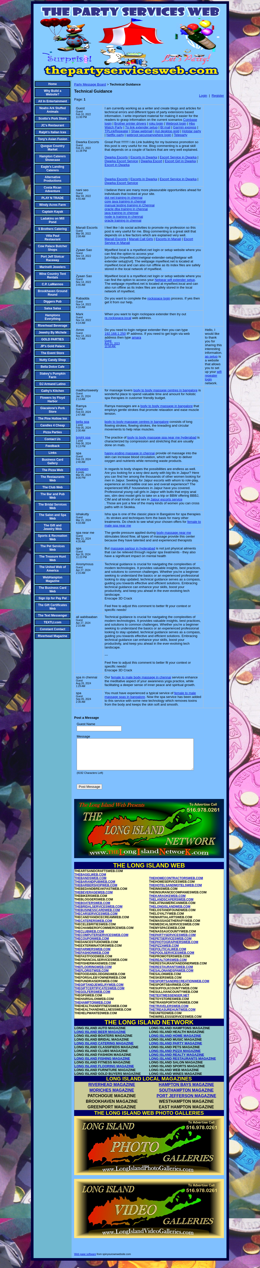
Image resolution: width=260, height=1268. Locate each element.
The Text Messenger (52, 615)
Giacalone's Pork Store (52, 409)
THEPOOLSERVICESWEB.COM (171, 959)
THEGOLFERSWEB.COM (92, 998)
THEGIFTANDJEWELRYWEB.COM (98, 991)
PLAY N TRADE (52, 198)
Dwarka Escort (151, 161)
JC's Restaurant (52, 125)
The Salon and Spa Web (52, 516)
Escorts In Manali (168, 239)
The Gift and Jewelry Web (52, 527)
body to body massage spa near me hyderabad (162, 437)
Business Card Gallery (52, 461)
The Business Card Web (53, 589)
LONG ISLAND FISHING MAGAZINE (102, 1064)
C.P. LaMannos (52, 284)
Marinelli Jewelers (53, 267)
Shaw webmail (142, 131)
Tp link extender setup (141, 127)
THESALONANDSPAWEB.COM (171, 976)
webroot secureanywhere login (148, 135)
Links (52, 453)
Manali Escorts (115, 239)
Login (203, 95)
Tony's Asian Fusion (52, 139)
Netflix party (115, 135)
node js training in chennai (124, 217)
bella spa (82, 422)
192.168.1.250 (115, 334)
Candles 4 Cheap (52, 425)
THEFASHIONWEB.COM (91, 959)
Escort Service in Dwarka (178, 157)
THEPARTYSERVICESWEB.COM (172, 941)
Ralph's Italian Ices (52, 132)
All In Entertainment (52, 101)
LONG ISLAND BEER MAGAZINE (100, 1038)
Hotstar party (191, 131)
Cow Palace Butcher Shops (52, 248)
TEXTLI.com (52, 622)
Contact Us (52, 439)
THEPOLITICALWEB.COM (167, 955)
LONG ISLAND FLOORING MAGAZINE (104, 1072)
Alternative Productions (52, 178)
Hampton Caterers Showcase (52, 158)
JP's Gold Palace (52, 346)
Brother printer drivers (130, 123)
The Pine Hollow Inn (52, 418)
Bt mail (165, 127)
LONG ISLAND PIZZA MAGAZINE (175, 1057)
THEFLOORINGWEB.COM (93, 973)
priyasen (82, 469)
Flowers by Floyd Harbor (52, 399)
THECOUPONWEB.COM (91, 944)
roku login (156, 123)
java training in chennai (121, 213)
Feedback (52, 446)
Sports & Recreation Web (52, 537)
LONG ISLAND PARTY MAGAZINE (175, 1049)
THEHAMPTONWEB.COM (92, 1008)
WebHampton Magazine (52, 579)
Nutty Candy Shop (52, 360)
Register (218, 95)
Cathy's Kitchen (52, 391)
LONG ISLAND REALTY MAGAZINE (176, 1061)
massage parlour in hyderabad (132, 548)
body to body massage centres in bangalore (165, 390)
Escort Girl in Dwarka (180, 161)
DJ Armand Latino (53, 384)
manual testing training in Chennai (130, 205)
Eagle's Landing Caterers (52, 168)
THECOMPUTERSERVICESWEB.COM (101, 941)
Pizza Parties (52, 432)
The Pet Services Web (52, 548)
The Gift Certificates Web (52, 606)
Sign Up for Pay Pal (53, 598)
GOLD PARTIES (52, 339)
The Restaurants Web (52, 478)
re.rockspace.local (118, 318)
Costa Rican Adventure (52, 189)
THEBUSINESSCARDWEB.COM (97, 916)
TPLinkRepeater (116, 131)
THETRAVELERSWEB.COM (168, 1012)
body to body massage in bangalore (166, 406)
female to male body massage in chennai (141, 677)
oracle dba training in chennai (126, 209)
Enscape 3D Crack (118, 598)
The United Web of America (52, 568)
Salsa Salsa (52, 308)
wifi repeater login (213, 375)
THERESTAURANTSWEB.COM (171, 973)
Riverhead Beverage (52, 325)
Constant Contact (52, 629)
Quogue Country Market (53, 147)
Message (83, 736)
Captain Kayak (52, 211)
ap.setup (211, 356)
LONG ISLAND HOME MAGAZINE (175, 1042)
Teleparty (180, 135)
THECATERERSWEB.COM (93, 927)
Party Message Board (90, 84)
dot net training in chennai (123, 197)
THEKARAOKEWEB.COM (167, 902)
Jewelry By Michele (53, 332)
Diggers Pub (53, 301)
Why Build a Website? (52, 92)
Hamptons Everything (52, 317)
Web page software (85, 1260)
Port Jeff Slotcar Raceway (52, 258)
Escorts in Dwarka (144, 157)
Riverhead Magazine (52, 636)
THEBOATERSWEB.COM (92, 909)
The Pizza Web (52, 470)
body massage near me (174, 533)
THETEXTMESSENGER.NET (169, 1001)
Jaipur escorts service (167, 499)
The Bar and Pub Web (52, 495)
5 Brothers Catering (52, 229)
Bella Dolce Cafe (52, 367)
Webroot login (176, 123)
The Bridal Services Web (52, 506)
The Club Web (52, 487)
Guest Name (86, 724)
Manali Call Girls (141, 239)
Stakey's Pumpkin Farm (53, 375)
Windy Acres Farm (52, 205)
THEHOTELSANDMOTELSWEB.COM (175, 891)
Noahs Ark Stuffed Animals (52, 109)
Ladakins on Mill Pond (52, 220)
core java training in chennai (125, 201)
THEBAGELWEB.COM (90, 880)
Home (52, 84)
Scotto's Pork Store (53, 118)
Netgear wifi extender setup (175, 280)
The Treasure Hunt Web (52, 558)
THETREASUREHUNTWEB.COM (172, 1015)
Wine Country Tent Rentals (52, 275)
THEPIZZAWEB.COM (164, 952)
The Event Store (52, 353)
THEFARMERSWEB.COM (92, 955)
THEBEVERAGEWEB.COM (93, 898)
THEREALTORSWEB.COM (168, 966)
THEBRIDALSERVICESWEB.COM (98, 912)
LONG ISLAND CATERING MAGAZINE (104, 1049)
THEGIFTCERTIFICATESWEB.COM (99, 994)
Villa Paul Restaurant (53, 237)
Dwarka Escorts (116, 157)
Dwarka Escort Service (121, 161)
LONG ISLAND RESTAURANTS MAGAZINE (182, 1064)
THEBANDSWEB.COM (90, 884)
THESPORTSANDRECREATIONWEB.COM (179, 987)
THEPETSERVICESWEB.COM (170, 944)
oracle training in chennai (123, 220)
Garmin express (185, 127)
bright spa (83, 437)
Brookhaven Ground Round (52, 292)
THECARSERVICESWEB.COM (96, 920)
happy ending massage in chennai (130, 453)
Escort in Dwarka (117, 165)
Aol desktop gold (167, 131)
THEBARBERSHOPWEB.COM (95, 891)
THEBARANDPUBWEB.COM (94, 888)
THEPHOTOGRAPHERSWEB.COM (173, 948)
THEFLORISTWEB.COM (91, 976)
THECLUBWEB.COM (89, 937)
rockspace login (158, 298)
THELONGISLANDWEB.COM (169, 912)
